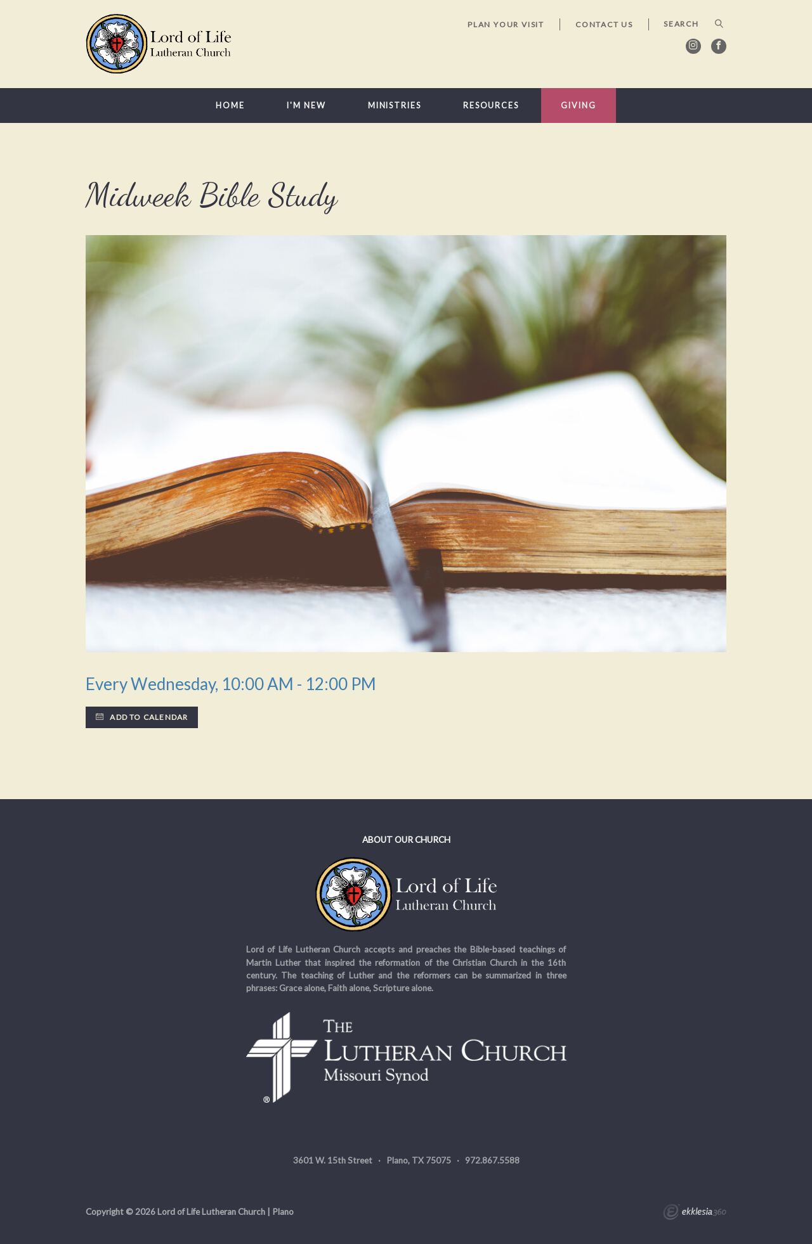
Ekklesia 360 (694, 1213)
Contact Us (604, 24)
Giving (578, 105)
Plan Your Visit (506, 24)
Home (230, 105)
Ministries (394, 105)
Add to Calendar (142, 717)
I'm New (306, 105)
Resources (491, 105)
